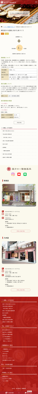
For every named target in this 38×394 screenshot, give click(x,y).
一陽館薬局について (7, 349)
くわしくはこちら (21, 231)
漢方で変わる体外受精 (7, 154)
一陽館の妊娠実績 (6, 150)
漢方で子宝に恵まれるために (8, 131)
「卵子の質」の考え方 (7, 137)
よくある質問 (5, 351)
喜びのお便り (5, 144)
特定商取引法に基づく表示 (8, 360)
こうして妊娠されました (9, 27)
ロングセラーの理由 (7, 378)
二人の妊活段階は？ (7, 336)
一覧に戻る (19, 122)
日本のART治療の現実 (7, 334)
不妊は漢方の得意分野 (7, 134)
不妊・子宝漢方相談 (7, 368)
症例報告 (4, 147)
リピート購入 (5, 381)
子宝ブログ (4, 353)
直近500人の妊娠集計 (7, 332)
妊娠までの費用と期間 (7, 157)
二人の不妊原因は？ (7, 339)
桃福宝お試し (5, 376)
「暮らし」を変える (7, 341)
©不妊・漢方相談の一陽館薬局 (19, 388)
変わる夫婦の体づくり (7, 330)
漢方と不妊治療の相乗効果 (8, 140)
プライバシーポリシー (7, 358)
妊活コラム (4, 356)
